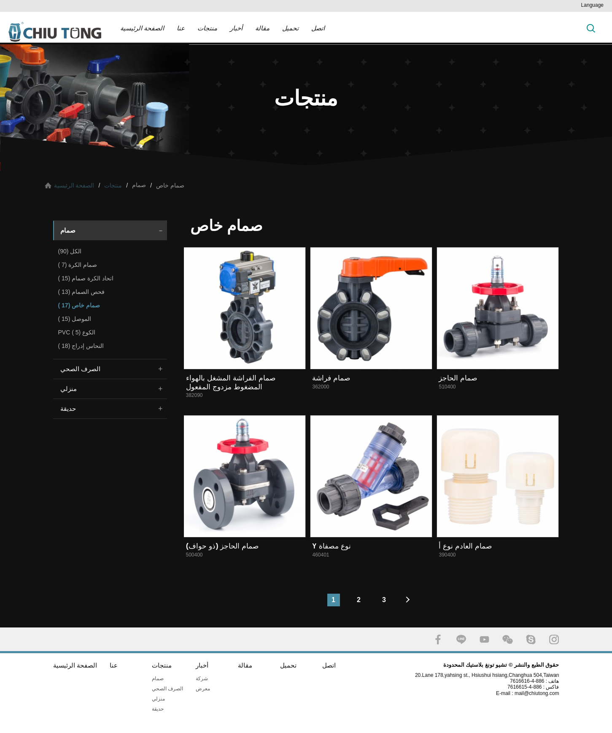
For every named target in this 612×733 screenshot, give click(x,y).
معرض (203, 689)
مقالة (262, 28)
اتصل (318, 28)
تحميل (290, 28)
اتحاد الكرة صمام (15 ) (85, 278)
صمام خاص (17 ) (79, 305)
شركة (202, 678)
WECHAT (507, 639)
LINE (461, 639)
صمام (67, 230)
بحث (591, 28)
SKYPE (531, 639)
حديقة (68, 408)
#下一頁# (409, 600)
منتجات (207, 28)
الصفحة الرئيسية (142, 28)
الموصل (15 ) (75, 318)
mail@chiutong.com (540, 693)
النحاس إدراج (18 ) (81, 345)
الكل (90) (70, 251)
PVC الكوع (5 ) (77, 332)
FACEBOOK (438, 639)
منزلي (68, 388)
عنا (181, 28)
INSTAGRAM (554, 639)
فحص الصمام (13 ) (81, 291)
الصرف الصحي (80, 368)
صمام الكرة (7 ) (77, 264)
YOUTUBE (484, 639)
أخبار (236, 28)
